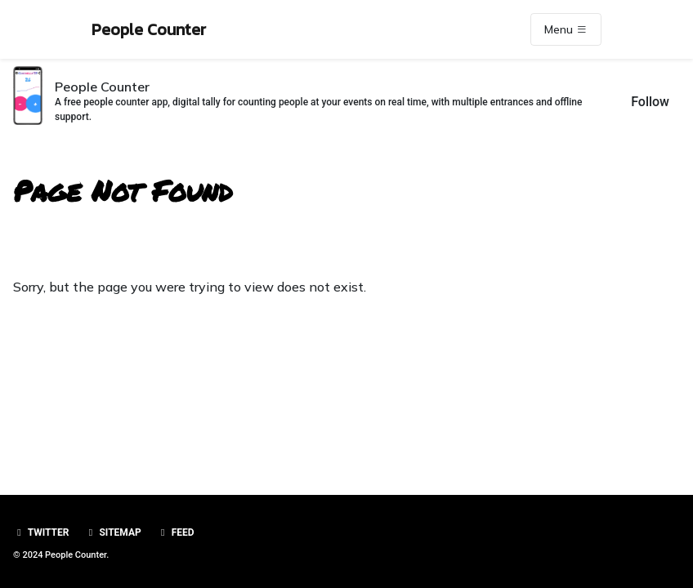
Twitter (41, 532)
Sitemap (112, 532)
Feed (175, 532)
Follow (650, 101)
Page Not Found (122, 190)
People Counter (149, 29)
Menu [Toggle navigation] (566, 29)
